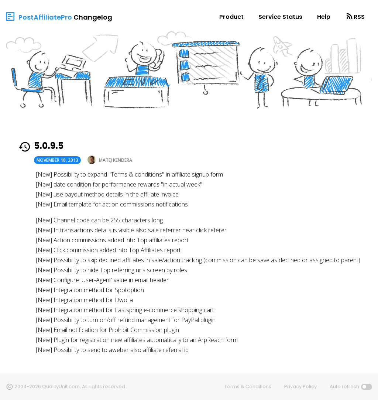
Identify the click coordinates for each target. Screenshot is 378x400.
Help (323, 17)
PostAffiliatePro (45, 17)
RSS (359, 17)
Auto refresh (344, 386)
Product (231, 17)
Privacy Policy (300, 386)
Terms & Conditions (247, 386)
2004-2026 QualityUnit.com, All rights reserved (69, 386)
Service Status (280, 17)
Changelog (92, 17)
